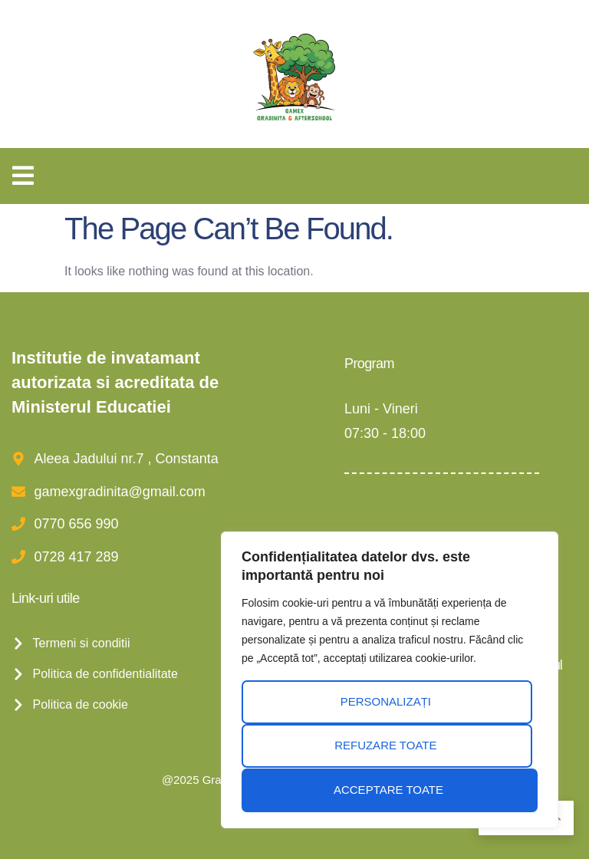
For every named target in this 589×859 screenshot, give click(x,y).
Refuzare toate (385, 746)
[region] (389, 681)
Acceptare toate (388, 789)
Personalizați (385, 702)
